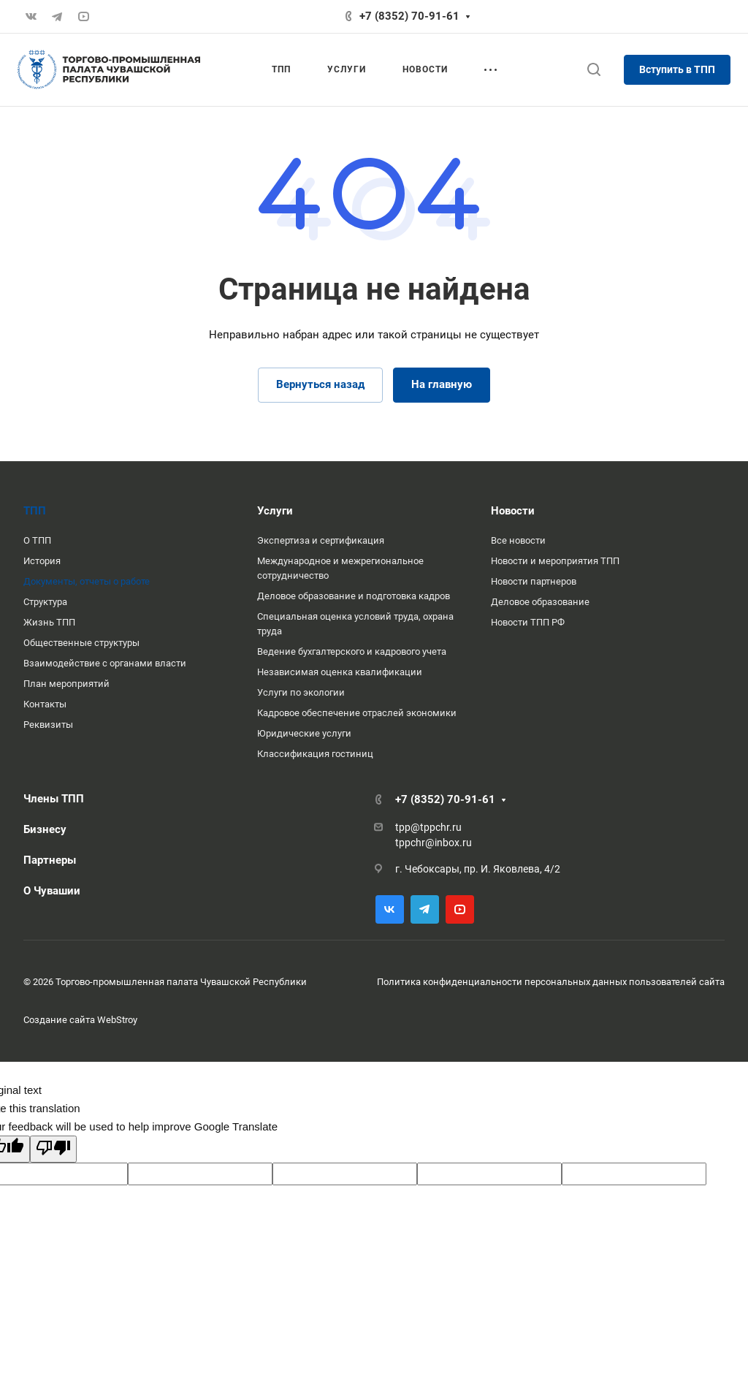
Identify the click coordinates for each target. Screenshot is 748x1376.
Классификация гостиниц (315, 753)
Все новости (518, 540)
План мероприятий (66, 683)
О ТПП (37, 540)
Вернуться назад (320, 384)
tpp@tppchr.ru (428, 827)
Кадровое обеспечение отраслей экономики (357, 712)
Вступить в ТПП (677, 69)
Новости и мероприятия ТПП (555, 560)
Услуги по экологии (301, 692)
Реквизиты (48, 724)
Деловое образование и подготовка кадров (353, 595)
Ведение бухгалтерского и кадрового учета (351, 651)
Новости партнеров (533, 581)
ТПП (34, 510)
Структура (45, 601)
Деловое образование (540, 601)
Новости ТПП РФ (528, 622)
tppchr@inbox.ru (433, 842)
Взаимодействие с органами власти (104, 663)
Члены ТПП (53, 798)
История (42, 560)
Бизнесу (44, 829)
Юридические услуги (304, 733)
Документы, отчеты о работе (86, 581)
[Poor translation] (53, 1149)
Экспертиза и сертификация (320, 540)
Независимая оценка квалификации (339, 671)
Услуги (275, 510)
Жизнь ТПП (49, 622)
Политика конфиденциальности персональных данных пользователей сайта (551, 981)
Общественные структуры (81, 642)
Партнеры (49, 860)
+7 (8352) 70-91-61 (409, 16)
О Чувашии (51, 890)
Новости (513, 510)
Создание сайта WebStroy (80, 1019)
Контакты (44, 704)
